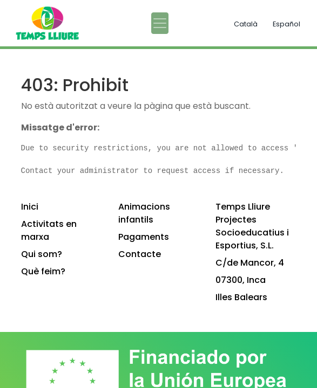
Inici (29, 206)
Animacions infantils (144, 213)
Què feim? (43, 271)
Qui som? (41, 254)
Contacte (139, 254)
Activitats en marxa (49, 230)
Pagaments (143, 237)
